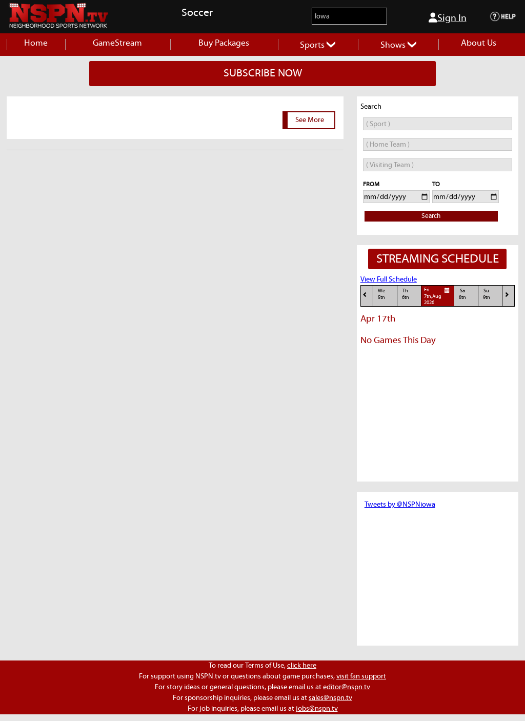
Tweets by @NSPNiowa (400, 504)
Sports (317, 45)
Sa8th (462, 294)
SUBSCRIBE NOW (263, 73)
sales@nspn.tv (330, 698)
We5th (381, 294)
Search (430, 216)
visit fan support (361, 676)
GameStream (117, 43)
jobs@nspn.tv (317, 709)
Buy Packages (223, 43)
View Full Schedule (388, 279)
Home (36, 43)
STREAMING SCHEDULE (437, 259)
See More (309, 120)
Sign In (448, 18)
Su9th (486, 294)
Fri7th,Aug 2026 (438, 296)
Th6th (405, 294)
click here (301, 666)
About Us (478, 43)
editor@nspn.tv (346, 687)
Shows (398, 45)
